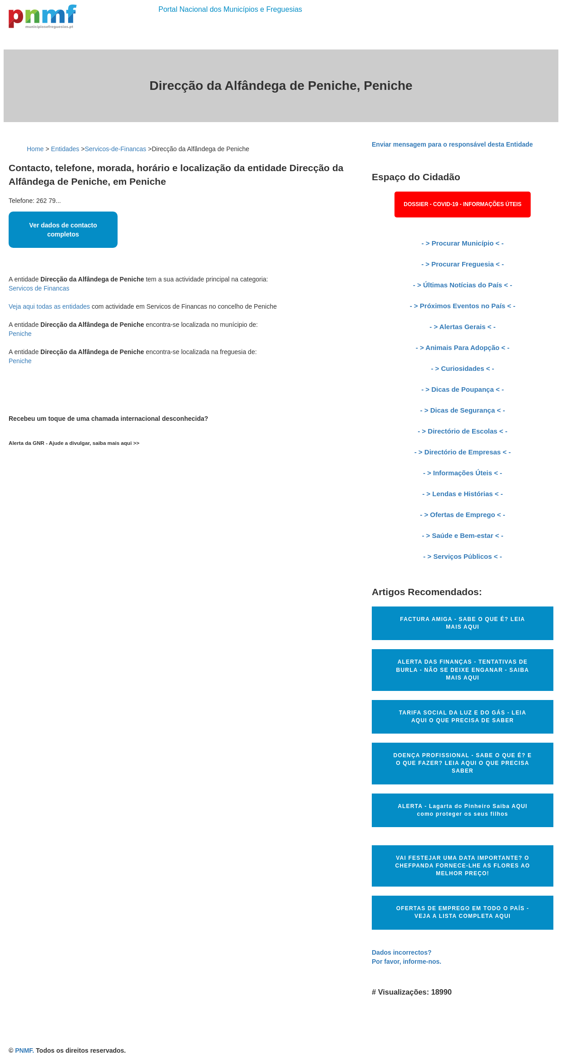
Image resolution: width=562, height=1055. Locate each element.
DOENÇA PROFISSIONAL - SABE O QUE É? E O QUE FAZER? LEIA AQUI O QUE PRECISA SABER (462, 763)
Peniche (20, 333)
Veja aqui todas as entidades (49, 306)
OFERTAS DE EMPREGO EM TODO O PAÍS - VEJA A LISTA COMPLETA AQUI (462, 912)
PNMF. (24, 1050)
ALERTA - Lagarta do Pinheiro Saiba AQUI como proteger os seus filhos (462, 810)
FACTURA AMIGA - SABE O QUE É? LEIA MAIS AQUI (462, 623)
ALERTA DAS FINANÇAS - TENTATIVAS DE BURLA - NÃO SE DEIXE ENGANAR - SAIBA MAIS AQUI (462, 669)
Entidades (65, 149)
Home (35, 149)
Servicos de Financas (39, 288)
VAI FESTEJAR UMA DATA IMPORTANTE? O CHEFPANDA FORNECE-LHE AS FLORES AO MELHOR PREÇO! (462, 866)
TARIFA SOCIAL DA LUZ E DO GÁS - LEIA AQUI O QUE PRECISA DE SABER (463, 717)
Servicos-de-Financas (115, 149)
